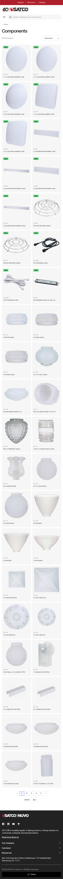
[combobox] (34, 17)
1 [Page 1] (21, 793)
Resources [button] (7, 853)
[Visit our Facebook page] (3, 824)
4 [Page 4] (36, 793)
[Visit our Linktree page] (18, 824)
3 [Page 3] (31, 793)
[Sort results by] (52, 38)
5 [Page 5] (40, 793)
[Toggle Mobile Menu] (4, 17)
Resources (31, 2)
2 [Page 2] (26, 793)
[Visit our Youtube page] (13, 824)
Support (21, 2)
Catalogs (42, 2)
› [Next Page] (45, 793)
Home (5, 24)
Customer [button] (6, 848)
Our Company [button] (8, 843)
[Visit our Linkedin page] (8, 824)
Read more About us (10, 837)
